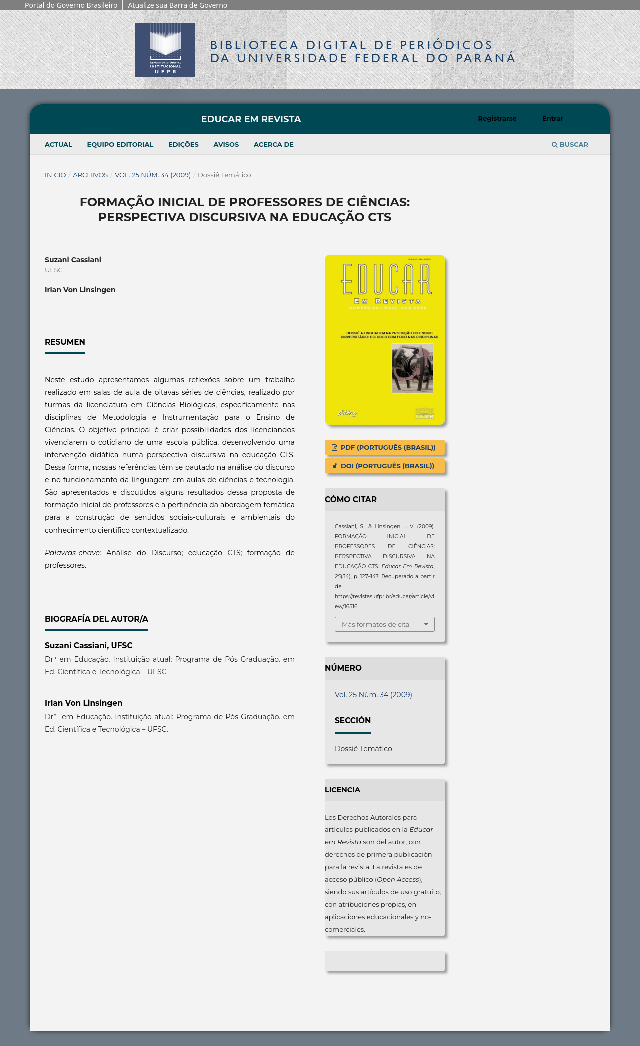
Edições (183, 144)
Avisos (226, 144)
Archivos (90, 175)
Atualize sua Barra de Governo (178, 5)
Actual (58, 144)
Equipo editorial (121, 144)
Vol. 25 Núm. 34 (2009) (153, 175)
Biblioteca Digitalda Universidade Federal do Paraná (364, 51)
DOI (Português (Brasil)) (386, 466)
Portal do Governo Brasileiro (71, 5)
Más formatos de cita (376, 624)
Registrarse (497, 118)
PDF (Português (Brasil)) (387, 447)
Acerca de (274, 144)
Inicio (55, 175)
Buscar (570, 144)
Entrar (553, 118)
